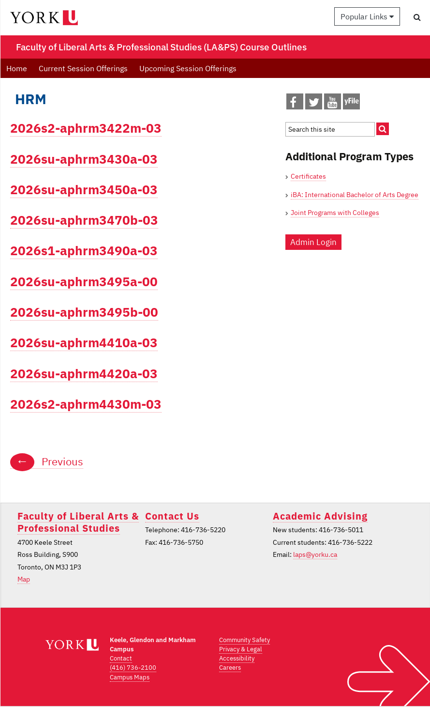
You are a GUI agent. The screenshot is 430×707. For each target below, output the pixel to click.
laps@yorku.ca (315, 554)
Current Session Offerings (83, 68)
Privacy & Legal (240, 649)
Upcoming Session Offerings (188, 68)
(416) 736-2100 (133, 667)
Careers (230, 667)
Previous (46, 461)
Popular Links (367, 16)
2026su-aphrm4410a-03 (84, 343)
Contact (121, 658)
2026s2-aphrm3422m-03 (86, 128)
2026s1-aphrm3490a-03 (84, 251)
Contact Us (172, 516)
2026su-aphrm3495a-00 (84, 282)
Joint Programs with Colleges (335, 212)
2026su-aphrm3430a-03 (84, 159)
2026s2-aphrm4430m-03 (86, 404)
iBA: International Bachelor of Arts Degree (354, 194)
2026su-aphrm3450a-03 (84, 190)
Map (23, 579)
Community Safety (244, 640)
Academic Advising (320, 516)
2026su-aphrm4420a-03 (84, 374)
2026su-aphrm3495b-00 (84, 312)
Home (16, 68)
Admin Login (313, 242)
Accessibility (236, 658)
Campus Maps (129, 677)
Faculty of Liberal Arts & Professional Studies (78, 522)
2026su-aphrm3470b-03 (84, 220)
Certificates (308, 176)
